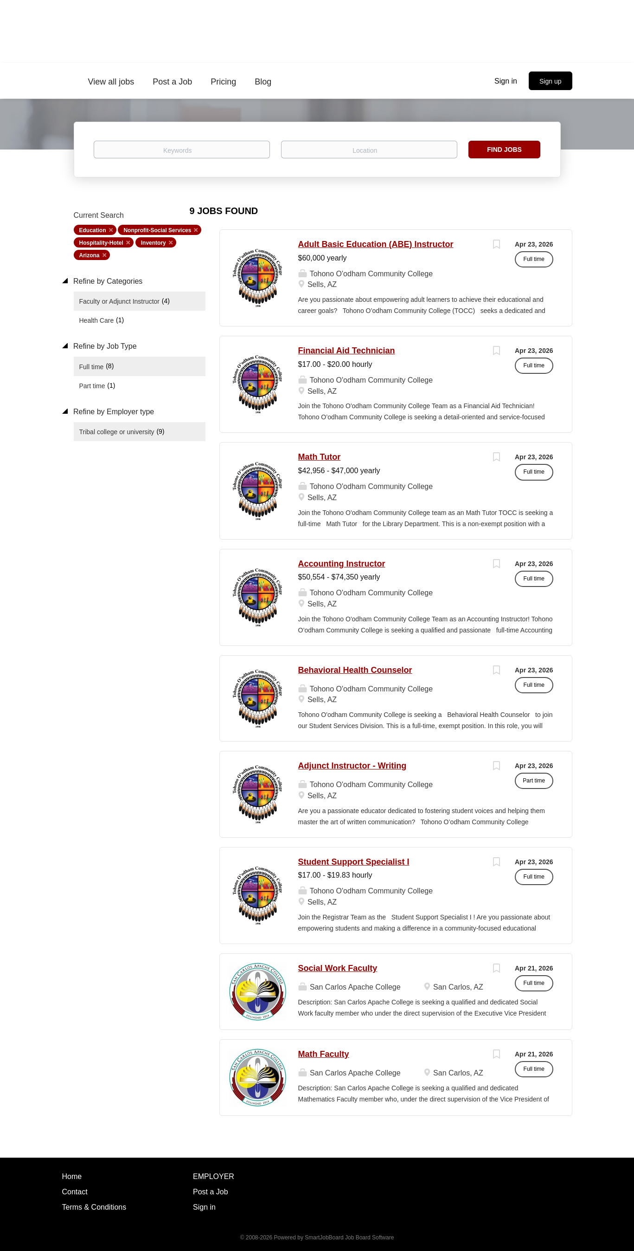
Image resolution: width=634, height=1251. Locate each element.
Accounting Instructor (341, 563)
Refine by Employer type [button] (112, 412)
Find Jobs (504, 149)
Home (72, 1176)
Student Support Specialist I (354, 862)
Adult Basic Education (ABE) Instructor (376, 244)
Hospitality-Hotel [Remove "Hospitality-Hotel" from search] (101, 243)
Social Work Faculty (338, 968)
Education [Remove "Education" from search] (92, 230)
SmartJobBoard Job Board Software (349, 1237)
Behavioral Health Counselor (355, 670)
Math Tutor (319, 457)
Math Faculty (323, 1054)
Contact (75, 1192)
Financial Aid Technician (346, 350)
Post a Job (210, 1192)
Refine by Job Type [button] (104, 346)
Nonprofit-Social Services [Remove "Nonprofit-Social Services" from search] (157, 230)
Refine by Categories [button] (107, 281)
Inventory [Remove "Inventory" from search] (153, 243)
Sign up (550, 81)
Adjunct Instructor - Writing (352, 765)
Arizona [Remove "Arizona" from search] (89, 255)
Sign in (505, 81)
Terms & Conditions (94, 1207)
